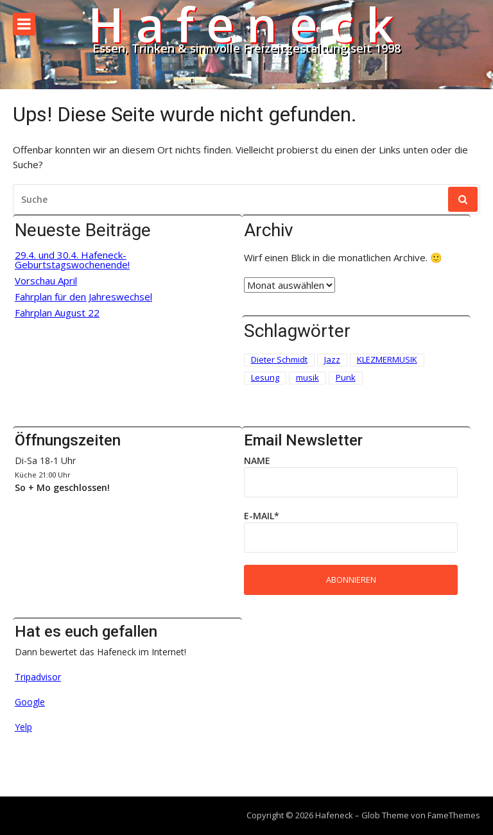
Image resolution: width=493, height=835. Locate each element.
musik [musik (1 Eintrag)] (307, 377)
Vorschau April (46, 281)
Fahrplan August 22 (57, 313)
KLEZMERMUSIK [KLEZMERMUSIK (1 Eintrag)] (387, 359)
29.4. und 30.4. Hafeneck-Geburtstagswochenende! (72, 260)
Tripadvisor (38, 677)
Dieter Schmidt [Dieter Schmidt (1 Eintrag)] (279, 359)
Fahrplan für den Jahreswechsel (83, 297)
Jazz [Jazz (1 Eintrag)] (332, 359)
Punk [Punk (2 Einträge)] (346, 377)
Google (30, 702)
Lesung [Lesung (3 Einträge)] (265, 377)
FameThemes (454, 815)
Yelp (23, 727)
